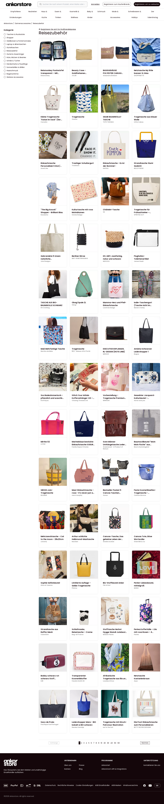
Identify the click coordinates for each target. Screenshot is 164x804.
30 (108, 743)
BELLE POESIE (138, 168)
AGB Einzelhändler (102, 785)
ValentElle (45, 634)
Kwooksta (44, 215)
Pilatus (74, 588)
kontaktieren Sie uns (152, 765)
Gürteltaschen (11, 47)
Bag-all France (77, 634)
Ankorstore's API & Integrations (114, 769)
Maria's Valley (139, 308)
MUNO (136, 588)
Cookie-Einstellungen (84, 785)
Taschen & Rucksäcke (14, 34)
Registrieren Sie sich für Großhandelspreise (58, 29)
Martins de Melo (47, 351)
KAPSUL (106, 168)
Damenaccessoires (23, 23)
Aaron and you (139, 400)
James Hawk (138, 261)
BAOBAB (44, 495)
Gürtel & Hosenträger (14, 54)
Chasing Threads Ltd (80, 400)
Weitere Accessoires (13, 77)
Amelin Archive (108, 542)
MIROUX (106, 354)
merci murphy (77, 495)
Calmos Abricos (140, 495)
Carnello (44, 122)
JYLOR (74, 76)
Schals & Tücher (12, 61)
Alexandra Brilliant (110, 76)
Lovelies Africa (108, 681)
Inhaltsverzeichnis (130, 785)
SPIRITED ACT (139, 215)
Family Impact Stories (80, 447)
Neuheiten (32, 11)
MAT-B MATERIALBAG (80, 258)
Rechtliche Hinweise (66, 785)
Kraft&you (45, 400)
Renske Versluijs (78, 727)
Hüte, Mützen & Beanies (15, 57)
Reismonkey (45, 76)
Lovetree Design (109, 308)
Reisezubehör (11, 51)
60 (119, 743)
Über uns (67, 765)
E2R (42, 681)
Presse (81, 765)
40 (111, 743)
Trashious (75, 166)
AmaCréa (44, 168)
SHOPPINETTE (139, 76)
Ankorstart (106, 765)
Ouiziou (74, 119)
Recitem (75, 542)
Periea (136, 634)
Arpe (136, 681)
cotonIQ (44, 542)
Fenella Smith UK (78, 681)
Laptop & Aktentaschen (15, 44)
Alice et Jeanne (46, 585)
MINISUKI (106, 400)
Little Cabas (138, 122)
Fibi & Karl (106, 585)
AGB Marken (116, 785)
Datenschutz (50, 785)
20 (105, 743)
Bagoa (136, 354)
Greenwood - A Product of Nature (113, 448)
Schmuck (101, 11)
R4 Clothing (45, 308)
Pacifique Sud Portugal (49, 724)
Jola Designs (45, 261)
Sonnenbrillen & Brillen (14, 67)
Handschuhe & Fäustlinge (16, 64)
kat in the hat (108, 727)
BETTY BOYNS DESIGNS (142, 727)
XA (104, 212)
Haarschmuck (11, 70)
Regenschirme (11, 74)
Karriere (67, 769)
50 (115, 743)
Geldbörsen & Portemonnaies (17, 41)
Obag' (74, 305)
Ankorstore (8, 23)
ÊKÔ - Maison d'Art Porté (81, 351)
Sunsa (105, 495)
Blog (80, 769)
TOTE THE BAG (108, 122)
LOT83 (43, 444)
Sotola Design (77, 215)
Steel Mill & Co (139, 542)
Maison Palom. (108, 634)
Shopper (8, 38)
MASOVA (106, 261)
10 (101, 743)
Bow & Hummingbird (141, 447)
